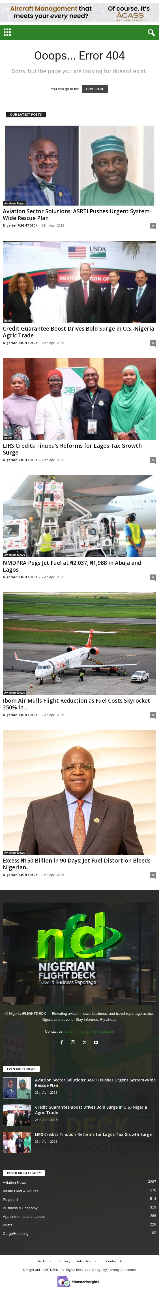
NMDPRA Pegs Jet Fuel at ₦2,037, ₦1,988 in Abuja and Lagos (72, 566)
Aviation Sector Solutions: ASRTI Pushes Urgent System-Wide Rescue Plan (77, 215)
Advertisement (88, 1261)
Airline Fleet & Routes (20, 1191)
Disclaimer (45, 1261)
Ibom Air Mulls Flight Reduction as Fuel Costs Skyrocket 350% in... (76, 704)
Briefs (8, 321)
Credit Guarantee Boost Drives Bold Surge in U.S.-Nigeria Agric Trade (78, 332)
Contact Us (114, 1261)
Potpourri (10, 1199)
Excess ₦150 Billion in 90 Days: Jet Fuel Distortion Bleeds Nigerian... (77, 864)
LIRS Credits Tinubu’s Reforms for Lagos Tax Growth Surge (72, 449)
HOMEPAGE (95, 89)
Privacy (64, 1261)
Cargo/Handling (15, 1233)
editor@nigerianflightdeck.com (89, 1031)
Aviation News (14, 203)
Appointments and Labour (24, 1216)
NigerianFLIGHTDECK (20, 225)
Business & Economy (20, 1208)
